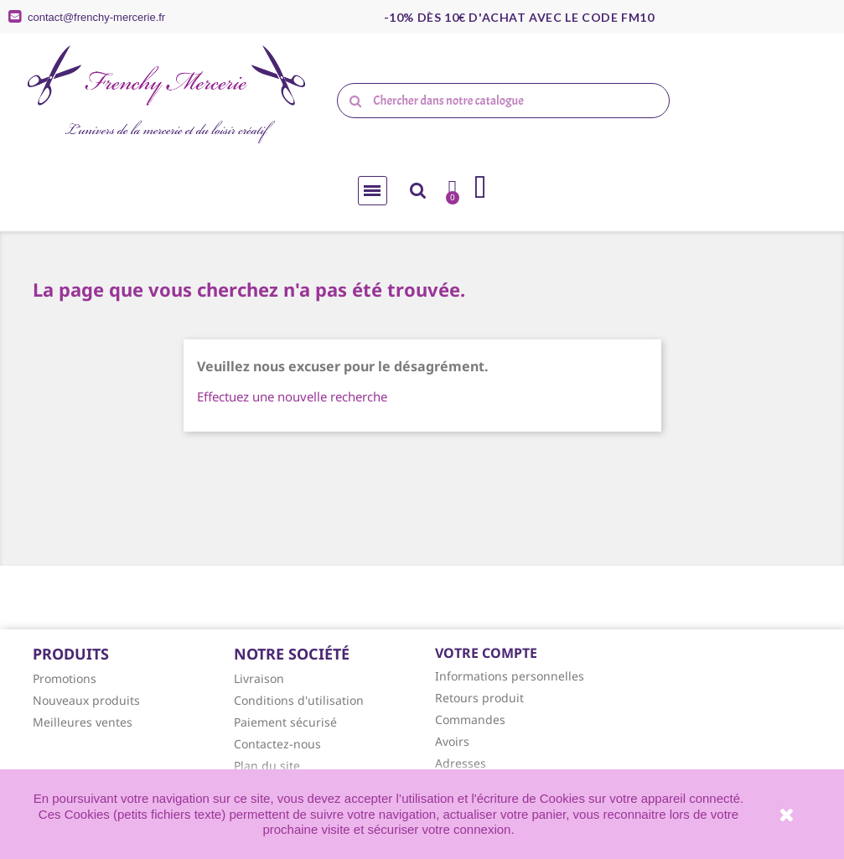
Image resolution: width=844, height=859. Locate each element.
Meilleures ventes (82, 722)
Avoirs (452, 741)
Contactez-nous (277, 744)
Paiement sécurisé (285, 722)
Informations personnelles (509, 676)
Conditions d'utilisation (299, 700)
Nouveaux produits (86, 700)
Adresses (460, 763)
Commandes (470, 719)
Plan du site (267, 766)
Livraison (259, 678)
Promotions (64, 678)
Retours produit (479, 698)
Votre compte (486, 653)
